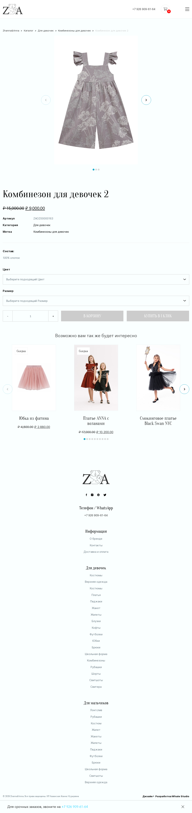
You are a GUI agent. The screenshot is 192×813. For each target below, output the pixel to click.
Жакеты (96, 747)
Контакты (96, 556)
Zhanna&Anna (11, 25)
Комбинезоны (96, 671)
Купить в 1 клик (158, 311)
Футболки (96, 645)
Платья (96, 605)
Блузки (96, 632)
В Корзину (92, 311)
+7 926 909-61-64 (143, 9)
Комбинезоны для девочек (74, 25)
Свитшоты (96, 691)
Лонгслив (96, 721)
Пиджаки (96, 612)
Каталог (28, 25)
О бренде (96, 549)
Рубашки (96, 677)
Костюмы (96, 586)
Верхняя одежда (96, 592)
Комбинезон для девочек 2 (111, 25)
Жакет (96, 618)
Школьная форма (96, 664)
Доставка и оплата (96, 562)
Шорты (96, 684)
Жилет (96, 740)
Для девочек (46, 25)
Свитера (96, 697)
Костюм (96, 734)
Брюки (96, 658)
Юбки (96, 651)
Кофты (96, 638)
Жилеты (96, 625)
